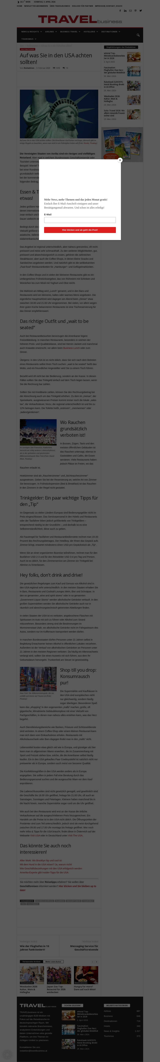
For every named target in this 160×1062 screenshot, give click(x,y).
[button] (7, 1054)
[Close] (120, 160)
